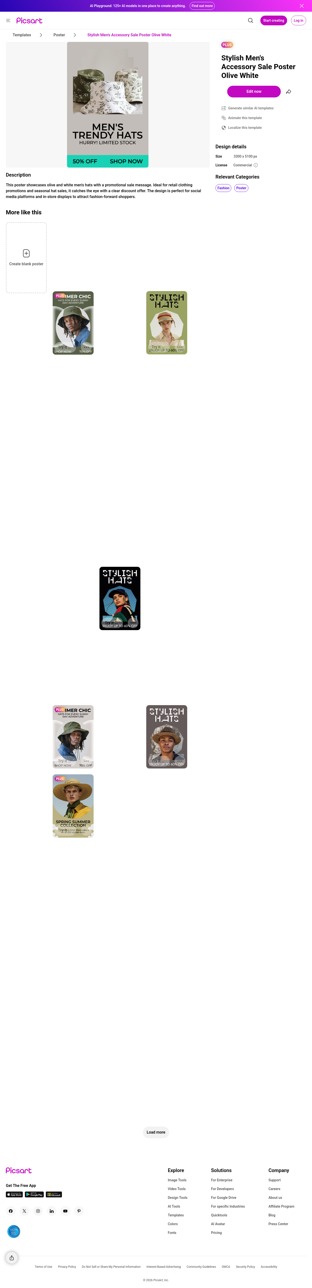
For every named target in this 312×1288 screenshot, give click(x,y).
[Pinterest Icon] (79, 1211)
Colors (173, 1224)
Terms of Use (43, 1267)
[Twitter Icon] (24, 1211)
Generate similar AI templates (251, 108)
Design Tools (177, 1198)
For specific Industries (228, 1206)
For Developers (222, 1189)
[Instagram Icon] (38, 1211)
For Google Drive (223, 1198)
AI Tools (174, 1206)
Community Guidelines (201, 1267)
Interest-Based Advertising (163, 1267)
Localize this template (245, 128)
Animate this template (245, 118)
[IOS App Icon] (14, 1196)
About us (275, 1198)
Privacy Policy (67, 1267)
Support (274, 1180)
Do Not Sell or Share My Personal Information (111, 1267)
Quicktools (219, 1215)
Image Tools (177, 1180)
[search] (250, 20)
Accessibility (269, 1267)
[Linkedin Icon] (52, 1211)
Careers (274, 1189)
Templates (176, 1215)
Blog (271, 1215)
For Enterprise (222, 1180)
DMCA (226, 1267)
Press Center (278, 1224)
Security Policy (245, 1267)
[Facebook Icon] (11, 1211)
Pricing (216, 1233)
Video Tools (176, 1189)
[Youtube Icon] (65, 1211)
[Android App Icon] (34, 1196)
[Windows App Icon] (54, 1196)
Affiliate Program (281, 1206)
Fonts (172, 1233)
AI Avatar (218, 1224)
